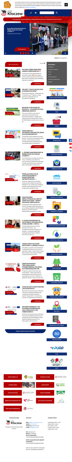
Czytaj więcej (37, 83)
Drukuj (42, 63)
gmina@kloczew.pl (34, 427)
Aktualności (17, 19)
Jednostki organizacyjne (48, 19)
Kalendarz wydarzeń (53, 69)
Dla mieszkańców (34, 19)
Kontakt (59, 19)
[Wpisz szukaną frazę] (47, 12)
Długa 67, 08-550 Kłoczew (35, 422)
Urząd (27, 19)
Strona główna (51, 64)
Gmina (23, 19)
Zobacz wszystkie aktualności (25, 331)
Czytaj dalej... (22, 49)
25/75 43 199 (33, 424)
